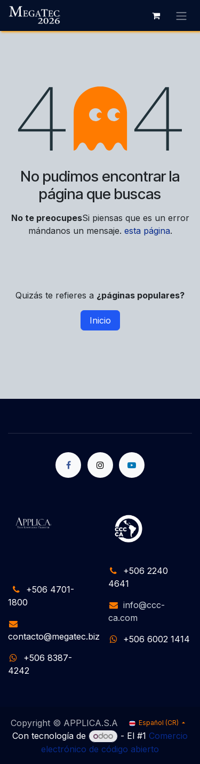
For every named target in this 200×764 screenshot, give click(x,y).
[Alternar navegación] (181, 15)
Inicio (100, 320)
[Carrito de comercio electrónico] (155, 15)
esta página (147, 230)
